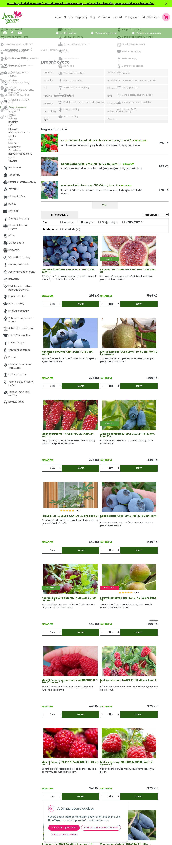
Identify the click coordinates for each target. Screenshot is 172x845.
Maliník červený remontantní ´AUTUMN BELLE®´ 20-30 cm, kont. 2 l (104, 507)
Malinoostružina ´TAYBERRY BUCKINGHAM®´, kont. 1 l (103, 350)
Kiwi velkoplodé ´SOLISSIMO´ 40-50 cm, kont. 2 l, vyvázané (62, 350)
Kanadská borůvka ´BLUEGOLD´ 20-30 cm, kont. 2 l (147, 662)
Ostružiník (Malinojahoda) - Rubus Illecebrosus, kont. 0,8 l (96, 140)
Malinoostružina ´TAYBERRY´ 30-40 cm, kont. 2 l (146, 505)
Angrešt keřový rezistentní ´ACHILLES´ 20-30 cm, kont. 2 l (147, 428)
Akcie (48, 770)
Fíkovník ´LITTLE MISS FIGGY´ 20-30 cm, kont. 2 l (61, 428)
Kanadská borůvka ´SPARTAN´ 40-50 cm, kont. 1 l (91, 164)
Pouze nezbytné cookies (64, 834)
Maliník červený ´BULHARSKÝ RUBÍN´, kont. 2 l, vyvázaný (103, 583)
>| (164, 727)
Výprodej (81, 17)
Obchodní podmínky (100, 784)
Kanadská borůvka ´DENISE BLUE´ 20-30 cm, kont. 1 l (60, 273)
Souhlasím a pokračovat (64, 827)
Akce (58, 17)
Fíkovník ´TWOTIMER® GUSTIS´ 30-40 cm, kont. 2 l (104, 273)
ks (54, 306)
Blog (47, 791)
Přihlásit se (153, 17)
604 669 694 (15, 788)
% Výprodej (110, 222)
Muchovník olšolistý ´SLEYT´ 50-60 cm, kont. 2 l (89, 185)
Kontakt (49, 798)
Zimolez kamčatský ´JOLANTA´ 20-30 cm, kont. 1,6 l (62, 660)
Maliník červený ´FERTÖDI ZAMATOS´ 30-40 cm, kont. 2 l (62, 583)
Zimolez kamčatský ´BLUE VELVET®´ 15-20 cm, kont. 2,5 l (146, 350)
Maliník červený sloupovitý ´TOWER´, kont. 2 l (103, 660)
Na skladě (72, 229)
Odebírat (138, 836)
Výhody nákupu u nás (100, 770)
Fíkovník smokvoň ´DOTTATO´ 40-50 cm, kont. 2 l (62, 505)
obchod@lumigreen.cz (20, 792)
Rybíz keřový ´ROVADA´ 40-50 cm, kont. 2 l (147, 583)
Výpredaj (50, 784)
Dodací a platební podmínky (105, 791)
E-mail (131, 790)
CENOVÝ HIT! (134, 222)
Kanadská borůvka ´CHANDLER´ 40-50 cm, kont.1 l (147, 273)
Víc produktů (105, 714)
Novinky (68, 17)
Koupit (72, 306)
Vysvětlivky (94, 777)
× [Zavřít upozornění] (166, 3)
